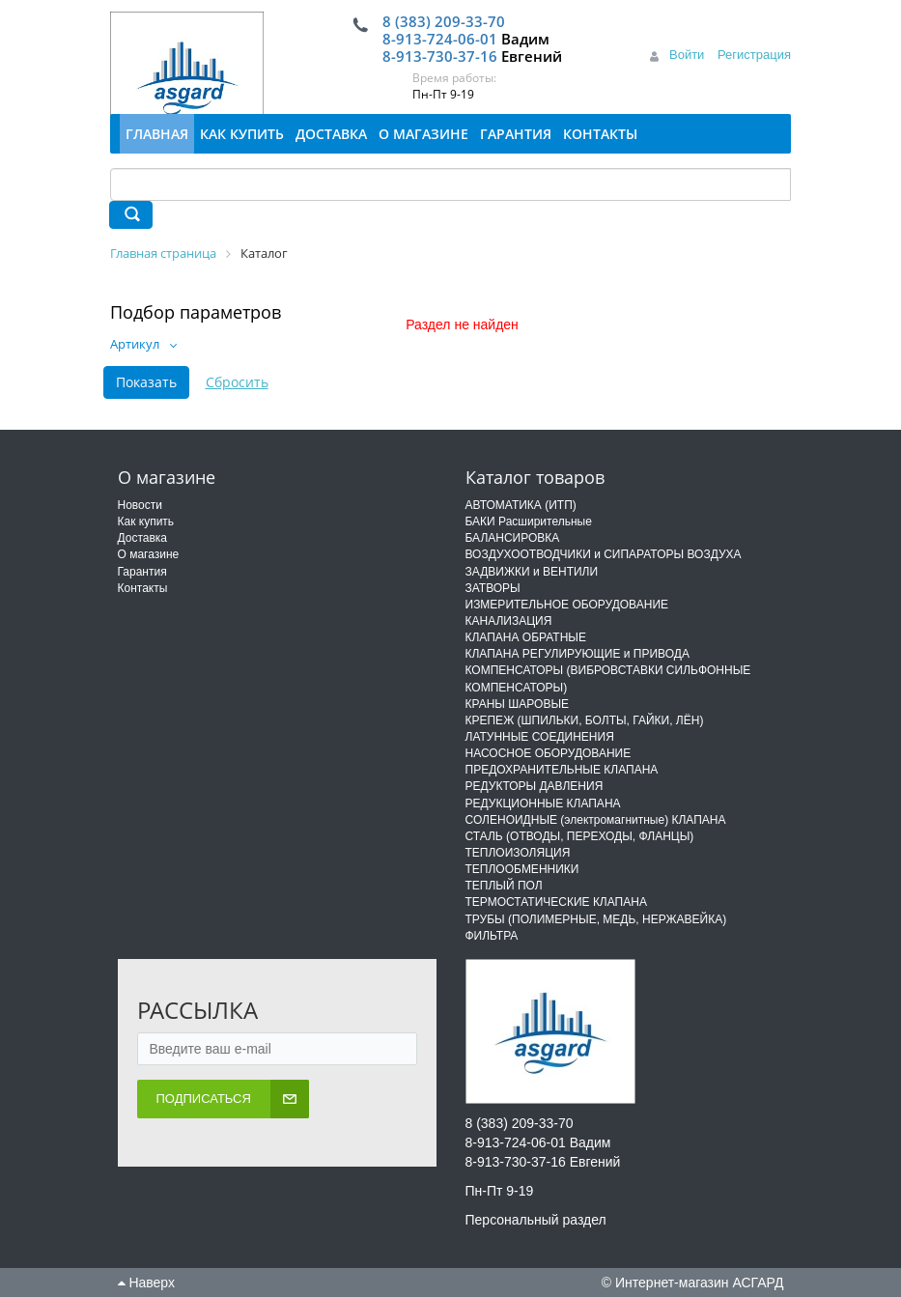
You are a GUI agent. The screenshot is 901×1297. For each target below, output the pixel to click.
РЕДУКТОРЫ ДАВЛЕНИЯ (534, 786)
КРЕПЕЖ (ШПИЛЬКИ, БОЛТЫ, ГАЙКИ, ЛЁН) (584, 720)
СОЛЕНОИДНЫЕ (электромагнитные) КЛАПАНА (595, 820)
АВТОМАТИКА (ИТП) (521, 505)
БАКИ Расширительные (528, 521)
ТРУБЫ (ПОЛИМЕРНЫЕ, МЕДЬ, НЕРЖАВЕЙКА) (596, 919)
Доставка (143, 538)
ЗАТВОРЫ (493, 588)
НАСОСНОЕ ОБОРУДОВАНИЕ (548, 753)
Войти (686, 54)
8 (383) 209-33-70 (443, 21)
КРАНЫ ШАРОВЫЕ (517, 704)
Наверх (146, 1282)
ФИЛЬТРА (492, 936)
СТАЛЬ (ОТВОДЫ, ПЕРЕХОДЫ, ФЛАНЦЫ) (579, 836)
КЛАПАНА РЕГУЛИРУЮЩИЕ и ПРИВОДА (577, 654)
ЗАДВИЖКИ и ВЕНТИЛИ (532, 571)
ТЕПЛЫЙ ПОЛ (504, 885)
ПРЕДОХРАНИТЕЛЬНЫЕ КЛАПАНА (562, 769)
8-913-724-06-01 (439, 38)
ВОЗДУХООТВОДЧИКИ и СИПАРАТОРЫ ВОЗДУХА (603, 554)
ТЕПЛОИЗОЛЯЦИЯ (518, 853)
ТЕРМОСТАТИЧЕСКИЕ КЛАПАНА (556, 902)
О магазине (149, 554)
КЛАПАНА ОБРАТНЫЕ (525, 637)
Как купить (146, 521)
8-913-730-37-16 (439, 56)
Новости (140, 505)
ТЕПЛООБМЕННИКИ (522, 869)
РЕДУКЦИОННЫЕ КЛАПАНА (543, 803)
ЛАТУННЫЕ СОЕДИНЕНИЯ (539, 737)
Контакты (143, 588)
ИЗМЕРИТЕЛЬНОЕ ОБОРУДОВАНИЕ (567, 604)
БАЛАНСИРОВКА (512, 538)
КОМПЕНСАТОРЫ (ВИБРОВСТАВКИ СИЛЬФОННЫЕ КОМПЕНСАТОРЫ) (608, 678)
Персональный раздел (535, 1219)
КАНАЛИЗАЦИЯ (508, 621)
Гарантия (142, 571)
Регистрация (754, 54)
